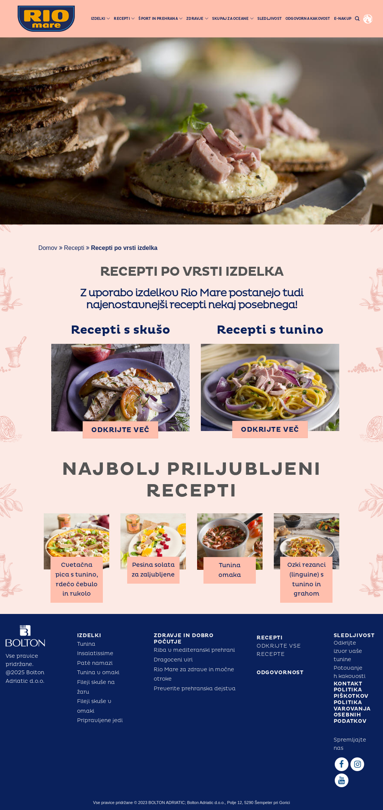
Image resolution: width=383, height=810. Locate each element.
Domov (47, 248)
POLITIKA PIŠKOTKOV (351, 693)
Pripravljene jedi (100, 720)
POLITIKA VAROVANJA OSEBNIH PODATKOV (352, 711)
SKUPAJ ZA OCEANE (233, 18)
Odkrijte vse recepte (279, 650)
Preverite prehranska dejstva (195, 688)
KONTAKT (348, 684)
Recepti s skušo (120, 330)
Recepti (124, 18)
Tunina (86, 644)
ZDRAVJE (197, 18)
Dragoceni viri (173, 660)
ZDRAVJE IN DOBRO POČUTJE (183, 638)
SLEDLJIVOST (354, 635)
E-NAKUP (342, 18)
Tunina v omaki (98, 672)
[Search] (357, 18)
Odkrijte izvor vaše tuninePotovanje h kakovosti (349, 660)
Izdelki (100, 18)
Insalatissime (95, 653)
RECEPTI (270, 638)
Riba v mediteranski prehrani (194, 650)
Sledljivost (269, 18)
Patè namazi (95, 663)
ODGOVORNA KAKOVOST (307, 18)
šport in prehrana (160, 18)
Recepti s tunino (270, 330)
